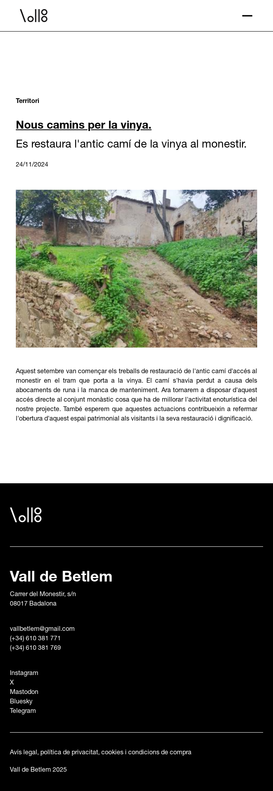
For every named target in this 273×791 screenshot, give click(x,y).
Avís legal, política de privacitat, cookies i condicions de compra (100, 753)
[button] (247, 16)
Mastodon (24, 693)
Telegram (23, 712)
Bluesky (21, 702)
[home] (126, 16)
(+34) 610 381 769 (35, 648)
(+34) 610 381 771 (35, 639)
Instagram (24, 674)
